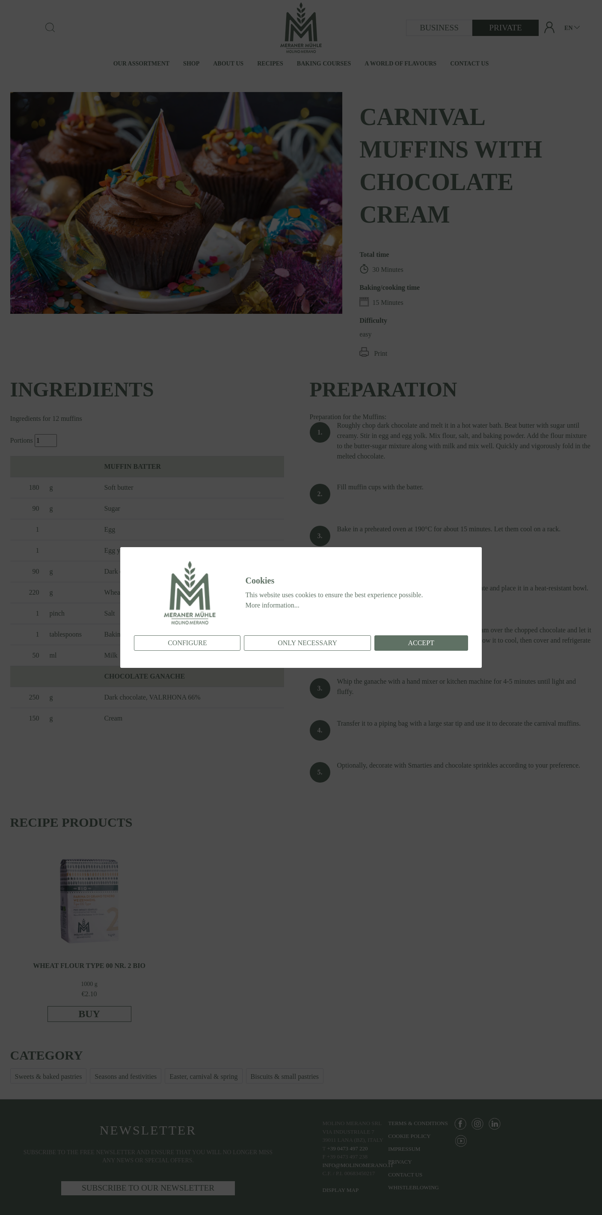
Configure (187, 642)
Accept (421, 642)
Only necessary (307, 642)
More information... (272, 605)
